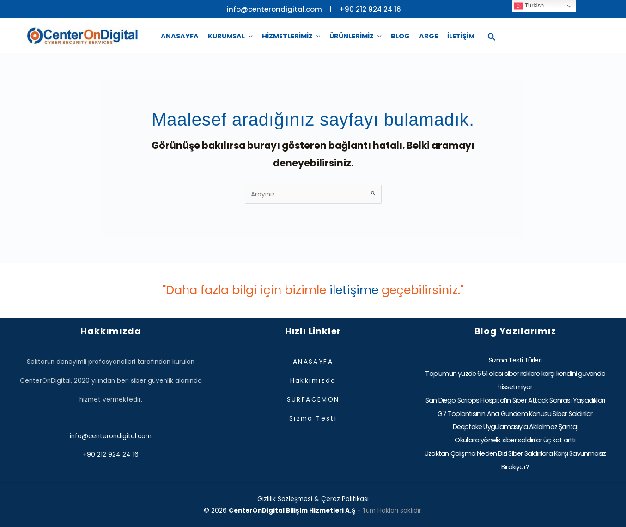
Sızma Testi (313, 418)
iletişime (353, 290)
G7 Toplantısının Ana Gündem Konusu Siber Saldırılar (515, 413)
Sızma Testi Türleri (515, 360)
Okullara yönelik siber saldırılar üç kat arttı (515, 440)
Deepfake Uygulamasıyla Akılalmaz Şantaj (515, 426)
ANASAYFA (313, 361)
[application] (249, 36)
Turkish (529, 5)
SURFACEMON (313, 399)
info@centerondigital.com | (283, 9)
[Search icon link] (491, 36)
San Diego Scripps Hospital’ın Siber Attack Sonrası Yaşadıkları (515, 400)
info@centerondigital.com (111, 436)
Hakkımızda (313, 380)
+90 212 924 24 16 (370, 9)
